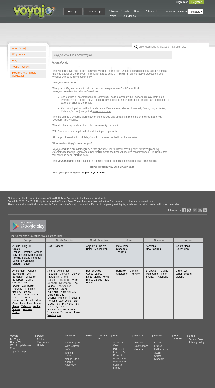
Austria (16, 246)
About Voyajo (19, 48)
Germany (26, 251)
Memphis (53, 288)
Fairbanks (53, 276)
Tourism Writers (21, 66)
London (28, 291)
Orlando (52, 297)
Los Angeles (64, 286)
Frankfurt (30, 288)
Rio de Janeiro (94, 279)
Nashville (53, 291)
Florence (17, 288)
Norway (16, 257)
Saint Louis (64, 300)
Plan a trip (119, 348)
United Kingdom (21, 263)
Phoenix (62, 297)
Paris (22, 303)
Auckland (163, 276)
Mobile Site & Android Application (24, 74)
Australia (151, 246)
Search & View (118, 344)
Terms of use (196, 339)
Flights (40, 339)
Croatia (16, 249)
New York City (68, 291)
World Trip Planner (20, 345)
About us (69, 55)
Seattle (62, 309)
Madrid (35, 294)
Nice (38, 300)
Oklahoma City (56, 294)
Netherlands (35, 254)
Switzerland (27, 260)
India (119, 246)
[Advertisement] (109, 31)
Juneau (52, 283)
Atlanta (51, 270)
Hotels (40, 345)
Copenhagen (19, 282)
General (138, 349)
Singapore (122, 249)
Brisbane (151, 270)
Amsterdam (18, 270)
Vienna (16, 309)
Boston (53, 273)
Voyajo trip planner (93, 172)
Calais (29, 279)
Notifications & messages (120, 360)
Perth (164, 273)
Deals (40, 335)
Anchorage (63, 270)
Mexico (98, 249)
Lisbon (16, 294)
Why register (19, 54)
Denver (76, 273)
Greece (38, 251)
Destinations (141, 345)
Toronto (72, 309)
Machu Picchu (101, 276)
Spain (15, 260)
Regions (139, 342)
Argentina (91, 246)
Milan (28, 297)
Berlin (29, 273)
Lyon (26, 294)
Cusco (89, 273)
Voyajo (58, 55)
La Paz (98, 273)
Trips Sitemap (18, 351)
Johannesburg (184, 273)
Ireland (23, 254)
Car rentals (43, 342)
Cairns (164, 270)
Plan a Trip (16, 342)
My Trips (15, 339)
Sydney (150, 276)
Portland (52, 300)
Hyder (74, 279)
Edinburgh (28, 285)
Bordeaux (17, 276)
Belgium (26, 246)
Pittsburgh (75, 297)
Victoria (180, 276)
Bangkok (121, 270)
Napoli (29, 300)
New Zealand (153, 249)
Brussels (31, 276)
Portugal (36, 257)
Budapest (17, 279)
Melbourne (152, 273)
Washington (54, 315)
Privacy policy (196, 342)
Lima (89, 276)
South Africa (183, 246)
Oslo (15, 303)
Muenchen (18, 300)
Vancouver (53, 312)
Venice (36, 306)
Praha (37, 303)
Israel (126, 246)
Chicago (64, 273)
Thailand (121, 251)
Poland (26, 257)
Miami (64, 288)
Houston (63, 279)
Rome (15, 306)
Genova (16, 291)
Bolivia (102, 246)
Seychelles (182, 249)
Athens (32, 270)
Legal (192, 335)
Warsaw (27, 309)
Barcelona (18, 273)
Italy (14, 254)
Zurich (15, 312)
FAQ (14, 60)
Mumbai (134, 270)
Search (14, 348)
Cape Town (182, 270)
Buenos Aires (93, 270)
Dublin (16, 285)
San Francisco (65, 303)
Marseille (17, 297)
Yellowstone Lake (70, 312)
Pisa (29, 303)
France (16, 251)
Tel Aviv (135, 273)
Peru (105, 249)
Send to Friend (117, 366)
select (201, 11)
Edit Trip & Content (119, 354)
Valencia (26, 306)
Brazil (89, 249)
